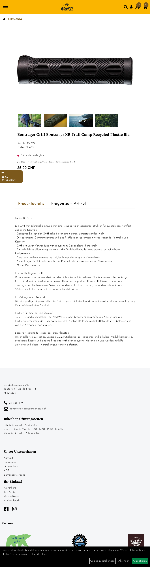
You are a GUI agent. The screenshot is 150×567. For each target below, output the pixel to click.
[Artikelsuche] (126, 8)
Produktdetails (31, 204)
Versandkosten (12, 496)
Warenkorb (10, 488)
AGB (6, 470)
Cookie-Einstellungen (102, 560)
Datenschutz (11, 466)
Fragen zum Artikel (68, 204)
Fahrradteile (15, 19)
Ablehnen (123, 560)
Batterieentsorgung (15, 475)
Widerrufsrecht (12, 500)
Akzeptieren (140, 560)
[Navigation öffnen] (6, 7)
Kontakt (8, 458)
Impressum (10, 462)
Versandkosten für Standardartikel (58, 162)
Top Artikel (10, 492)
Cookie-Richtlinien (38, 554)
